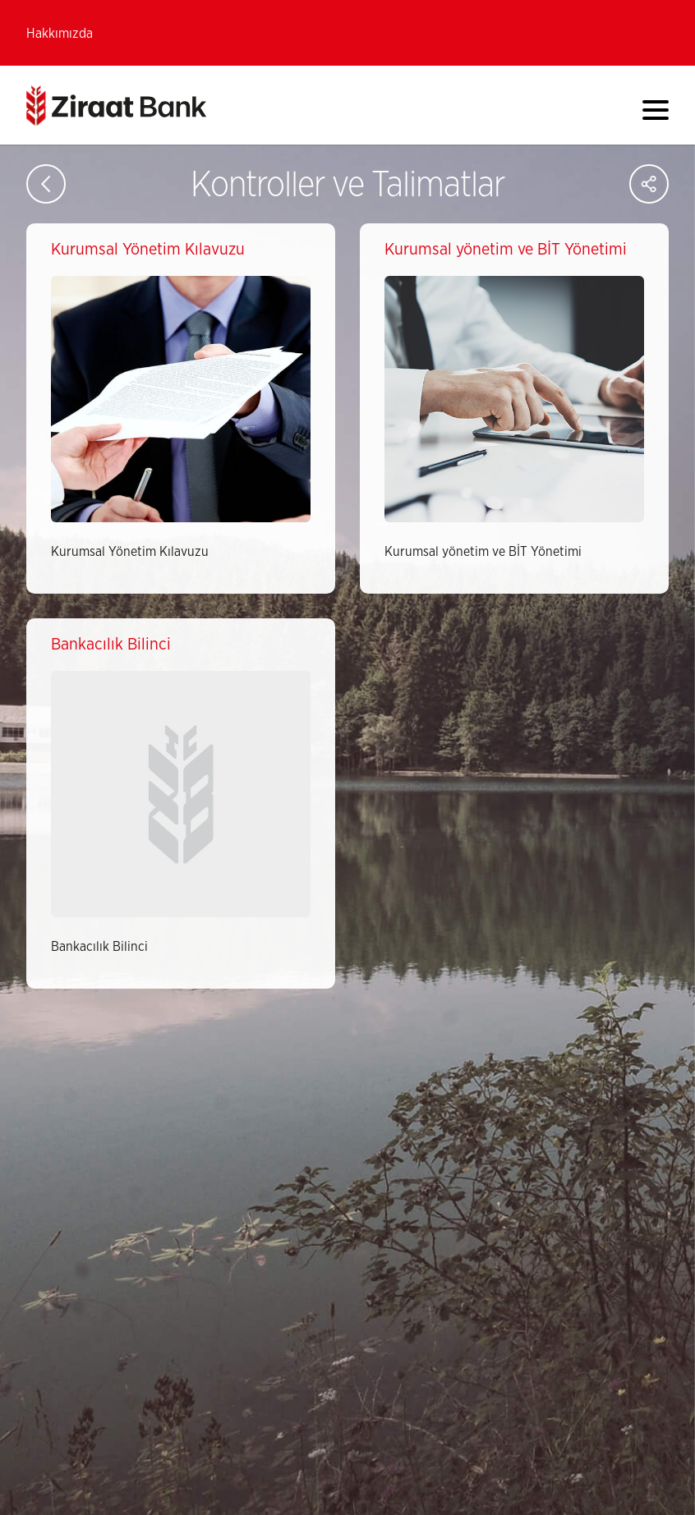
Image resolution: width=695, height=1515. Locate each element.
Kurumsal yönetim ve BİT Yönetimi (483, 551)
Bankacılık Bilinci (99, 946)
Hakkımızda (59, 33)
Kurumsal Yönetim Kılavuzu (130, 551)
